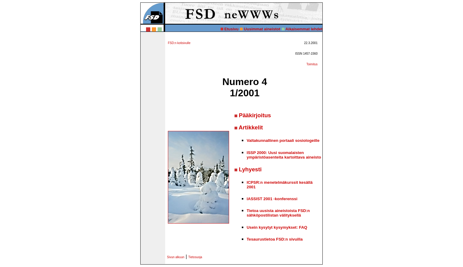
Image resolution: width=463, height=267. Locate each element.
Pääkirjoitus (255, 115)
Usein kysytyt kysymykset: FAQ (277, 227)
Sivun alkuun (175, 257)
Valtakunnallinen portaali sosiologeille (283, 140)
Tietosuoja (195, 257)
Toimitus (312, 64)
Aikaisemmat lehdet (303, 29)
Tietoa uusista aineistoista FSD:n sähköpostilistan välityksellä (278, 212)
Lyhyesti (250, 169)
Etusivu (231, 29)
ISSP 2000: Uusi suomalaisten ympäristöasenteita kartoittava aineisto (284, 154)
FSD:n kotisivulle (179, 43)
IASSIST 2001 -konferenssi (272, 199)
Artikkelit (251, 127)
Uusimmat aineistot (262, 29)
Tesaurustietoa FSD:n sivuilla (275, 239)
